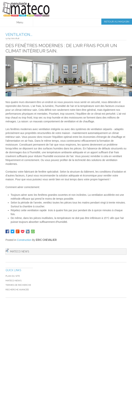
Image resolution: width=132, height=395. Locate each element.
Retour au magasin (116, 21)
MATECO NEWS (13, 280)
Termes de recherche (18, 285)
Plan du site (13, 276)
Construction (24, 239)
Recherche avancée (17, 289)
